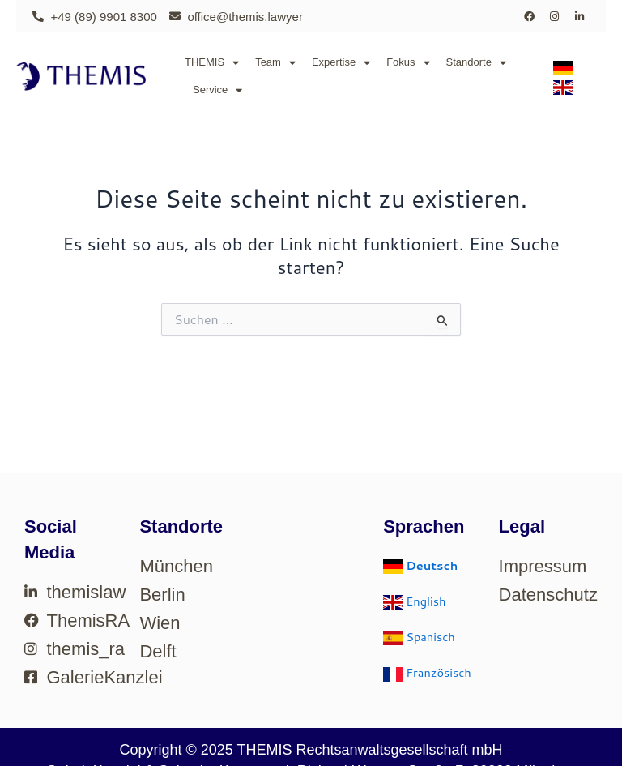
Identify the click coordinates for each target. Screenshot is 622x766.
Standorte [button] (476, 62)
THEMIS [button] (212, 62)
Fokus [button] (407, 62)
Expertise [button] (341, 62)
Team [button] (275, 62)
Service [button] (217, 90)
